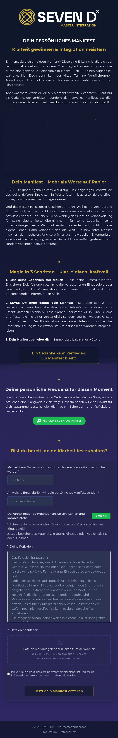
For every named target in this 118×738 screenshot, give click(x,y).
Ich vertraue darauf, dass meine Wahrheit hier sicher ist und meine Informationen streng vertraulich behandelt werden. (52, 673)
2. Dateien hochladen (22, 630)
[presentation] (59, 649)
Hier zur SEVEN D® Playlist (59, 421)
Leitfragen (101, 516)
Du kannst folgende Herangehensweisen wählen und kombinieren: (46, 516)
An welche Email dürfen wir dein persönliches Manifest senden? (53, 492)
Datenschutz (68, 732)
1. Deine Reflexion (20, 546)
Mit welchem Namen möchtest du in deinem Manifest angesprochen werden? (57, 469)
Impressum (49, 732)
